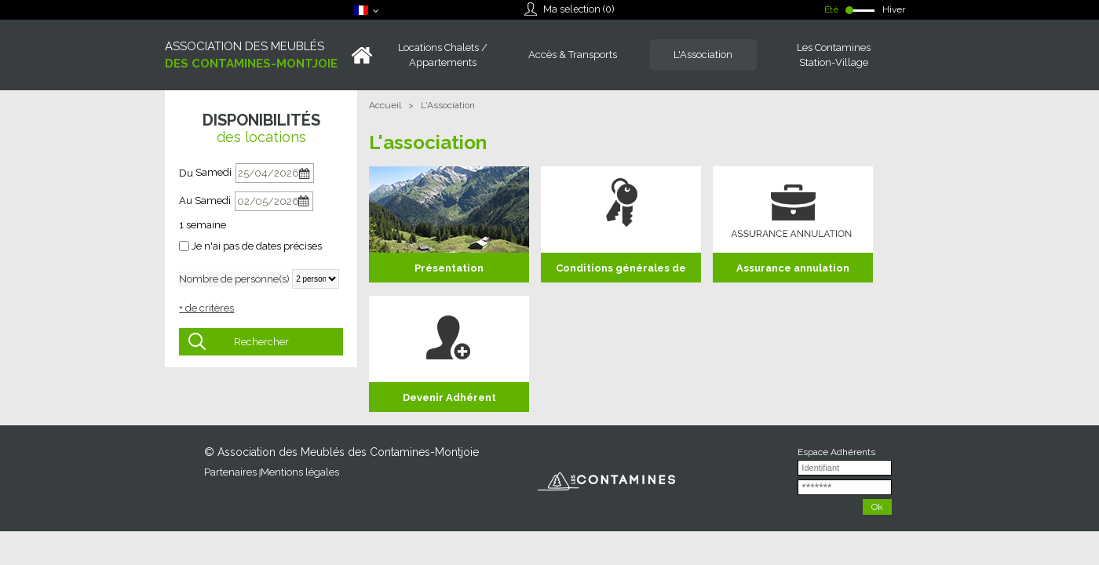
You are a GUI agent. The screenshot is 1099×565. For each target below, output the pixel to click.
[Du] (275, 173)
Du (186, 173)
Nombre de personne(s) (234, 279)
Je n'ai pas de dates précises (257, 246)
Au (185, 200)
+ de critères (206, 308)
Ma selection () (578, 9)
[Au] (274, 201)
